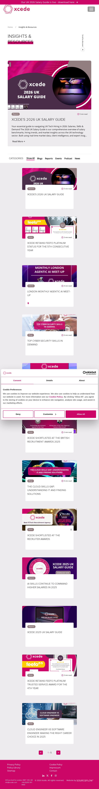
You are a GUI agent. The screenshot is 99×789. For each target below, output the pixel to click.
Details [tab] (49, 380)
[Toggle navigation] (91, 9)
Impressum (55, 767)
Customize (49, 414)
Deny (18, 414)
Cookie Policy (56, 764)
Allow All (81, 414)
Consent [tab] (17, 380)
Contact (53, 770)
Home (10, 27)
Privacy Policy (13, 764)
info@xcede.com (11, 782)
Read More (18, 141)
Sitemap (11, 770)
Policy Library (13, 767)
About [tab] (82, 380)
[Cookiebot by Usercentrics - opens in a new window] (84, 373)
